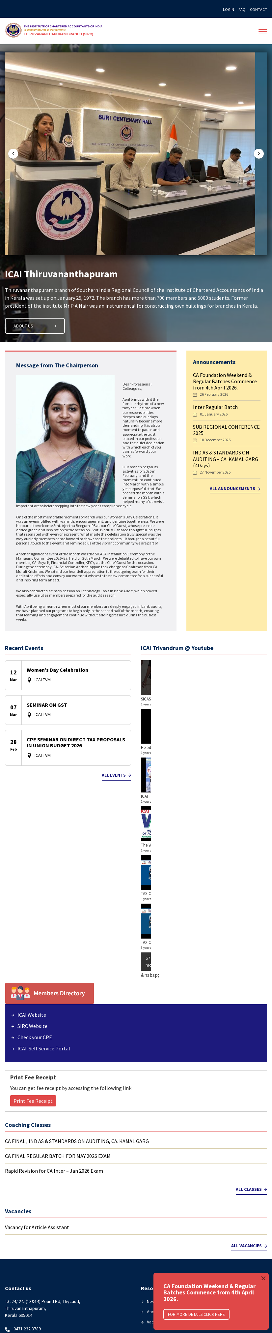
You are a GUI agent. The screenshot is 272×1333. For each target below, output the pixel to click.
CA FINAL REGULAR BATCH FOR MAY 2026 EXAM (58, 1004)
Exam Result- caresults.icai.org (41, 1259)
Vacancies (157, 1170)
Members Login (162, 1199)
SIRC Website (32, 874)
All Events (116, 776)
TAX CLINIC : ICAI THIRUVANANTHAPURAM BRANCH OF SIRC (193, 797)
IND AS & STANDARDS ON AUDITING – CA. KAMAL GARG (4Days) (225, 459)
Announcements (163, 1159)
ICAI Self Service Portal (169, 1220)
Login (228, 9)
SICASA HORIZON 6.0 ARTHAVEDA (170, 700)
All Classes (251, 1037)
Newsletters (159, 1149)
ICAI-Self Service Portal (43, 896)
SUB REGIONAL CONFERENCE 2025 (226, 430)
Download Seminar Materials (39, 1300)
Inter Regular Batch (215, 408)
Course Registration (30, 1279)
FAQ (242, 9)
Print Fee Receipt (33, 948)
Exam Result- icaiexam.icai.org (40, 1249)
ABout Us (35, 327)
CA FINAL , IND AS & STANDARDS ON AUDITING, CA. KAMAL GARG (77, 989)
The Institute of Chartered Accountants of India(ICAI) (58, 31)
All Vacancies (249, 1094)
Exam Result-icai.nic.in (32, 1269)
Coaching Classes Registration (41, 1289)
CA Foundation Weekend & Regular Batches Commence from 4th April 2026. (225, 382)
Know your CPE (161, 1209)
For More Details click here (196, 1314)
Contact (258, 9)
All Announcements (235, 489)
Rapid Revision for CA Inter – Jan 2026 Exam (54, 1018)
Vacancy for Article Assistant (37, 1075)
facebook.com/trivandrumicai (43, 1204)
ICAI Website (31, 862)
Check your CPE (34, 885)
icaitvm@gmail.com (33, 1190)
